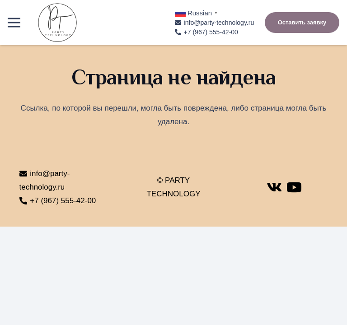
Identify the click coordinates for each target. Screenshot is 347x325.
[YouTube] (294, 187)
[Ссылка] (57, 22)
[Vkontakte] (274, 187)
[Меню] (13, 22)
